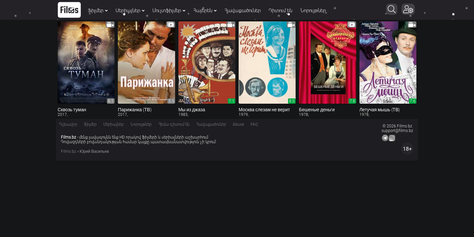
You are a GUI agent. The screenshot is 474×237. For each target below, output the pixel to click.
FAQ (254, 124)
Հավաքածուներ (242, 10)
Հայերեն (205, 10)
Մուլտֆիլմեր (168, 10)
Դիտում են (280, 10)
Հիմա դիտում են (174, 124)
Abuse (238, 124)
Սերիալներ (130, 10)
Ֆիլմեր (98, 10)
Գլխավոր (68, 124)
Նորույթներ (313, 10)
